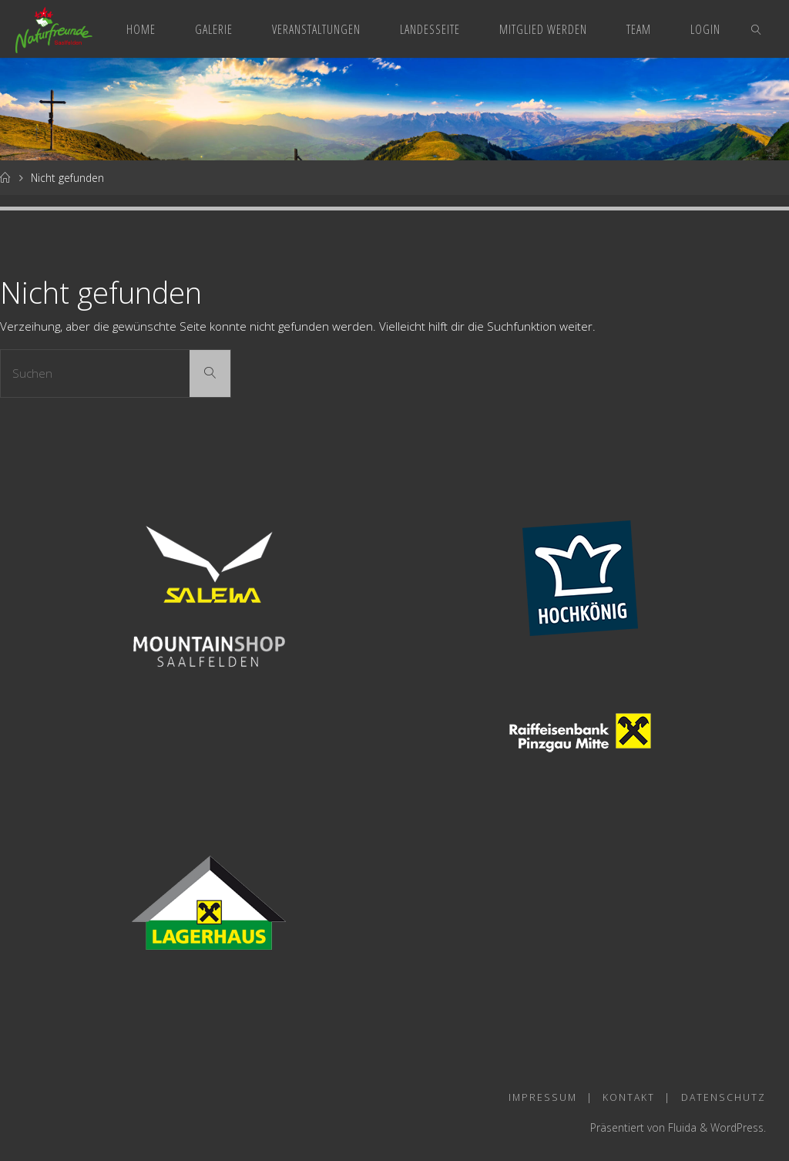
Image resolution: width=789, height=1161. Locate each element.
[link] (757, 29)
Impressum (543, 1097)
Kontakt (629, 1097)
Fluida (681, 1127)
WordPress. (738, 1127)
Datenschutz (723, 1097)
